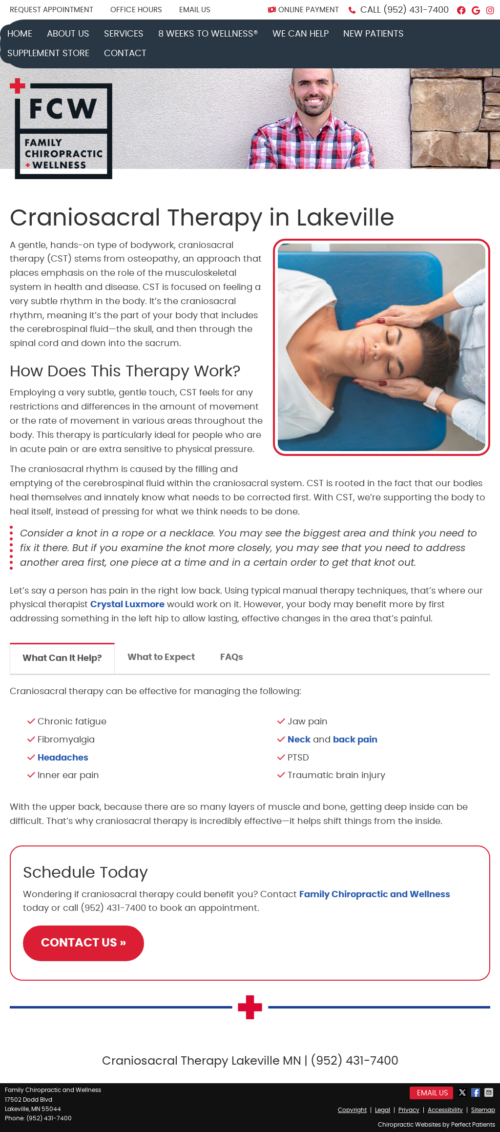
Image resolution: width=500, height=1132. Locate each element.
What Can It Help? (62, 658)
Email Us (194, 10)
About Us (68, 34)
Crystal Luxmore (127, 604)
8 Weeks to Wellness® (208, 34)
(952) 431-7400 (416, 10)
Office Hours (136, 10)
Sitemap (483, 1110)
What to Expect (161, 657)
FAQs (231, 657)
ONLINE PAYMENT (303, 10)
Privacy (408, 1110)
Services (124, 34)
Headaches (63, 758)
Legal (382, 1110)
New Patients (373, 34)
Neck (299, 740)
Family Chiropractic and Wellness (374, 894)
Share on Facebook (476, 1092)
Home (19, 34)
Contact (125, 53)
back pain (355, 740)
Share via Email (489, 1092)
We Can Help (300, 34)
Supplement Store (48, 53)
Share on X (463, 1092)
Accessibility (445, 1110)
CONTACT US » (83, 943)
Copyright (352, 1110)
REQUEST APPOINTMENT (51, 10)
